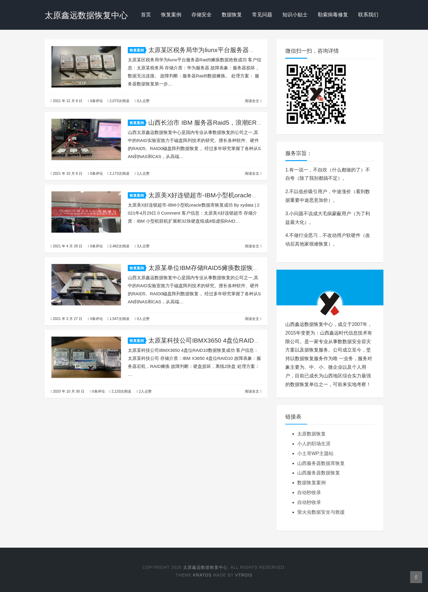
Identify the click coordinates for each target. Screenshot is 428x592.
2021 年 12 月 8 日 (66, 101)
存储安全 (201, 15)
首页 (146, 15)
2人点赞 (144, 391)
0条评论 (95, 101)
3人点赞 (142, 246)
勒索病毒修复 (333, 15)
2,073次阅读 (118, 101)
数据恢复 (232, 15)
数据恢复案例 (311, 482)
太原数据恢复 (311, 433)
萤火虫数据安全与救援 (321, 512)
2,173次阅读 (118, 173)
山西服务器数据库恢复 (321, 463)
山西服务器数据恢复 (318, 472)
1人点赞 (142, 173)
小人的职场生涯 (314, 443)
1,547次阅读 (118, 319)
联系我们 (368, 15)
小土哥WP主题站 (315, 453)
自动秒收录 (309, 492)
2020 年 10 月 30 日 (67, 391)
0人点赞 (142, 101)
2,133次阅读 (120, 391)
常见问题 (262, 15)
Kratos (202, 575)
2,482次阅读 (118, 246)
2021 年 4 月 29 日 (66, 246)
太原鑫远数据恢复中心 (86, 15)
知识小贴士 (295, 15)
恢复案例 (171, 15)
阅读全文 (253, 101)
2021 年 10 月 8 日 (66, 173)
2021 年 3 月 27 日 (66, 319)
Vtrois (243, 575)
